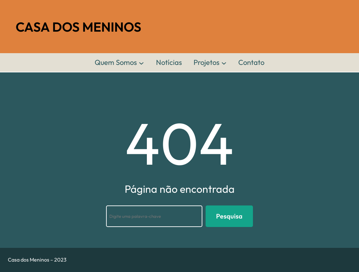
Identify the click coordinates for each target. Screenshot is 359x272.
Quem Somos (116, 62)
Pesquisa (229, 216)
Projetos (206, 62)
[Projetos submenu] (223, 62)
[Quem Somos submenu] (141, 62)
